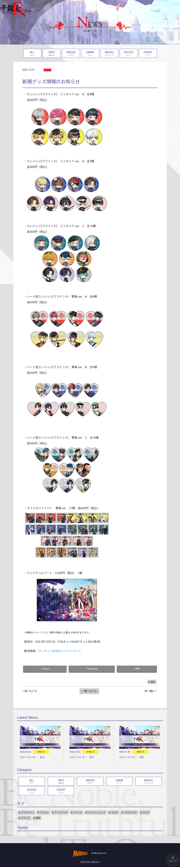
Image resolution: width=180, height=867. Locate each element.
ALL (32, 54)
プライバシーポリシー (90, 862)
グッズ (47, 70)
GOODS (129, 54)
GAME (90, 54)
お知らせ (41, 752)
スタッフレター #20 (131, 757)
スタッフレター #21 (81, 757)
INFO (52, 54)
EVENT (148, 54)
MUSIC (109, 54)
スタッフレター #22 (32, 757)
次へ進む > (150, 691)
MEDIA (71, 54)
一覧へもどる (89, 691)
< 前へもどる (29, 691)
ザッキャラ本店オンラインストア (59, 651)
